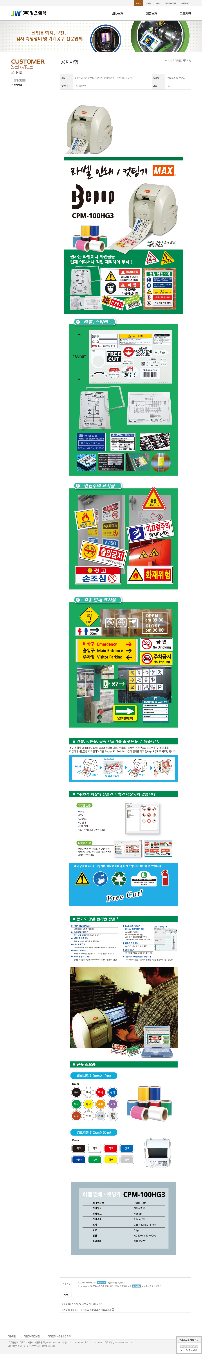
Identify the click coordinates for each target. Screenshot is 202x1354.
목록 (65, 1294)
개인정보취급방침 (32, 1336)
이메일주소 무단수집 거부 (59, 1336)
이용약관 (12, 1336)
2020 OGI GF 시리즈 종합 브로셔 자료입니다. (90, 1310)
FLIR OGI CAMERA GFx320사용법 (85, 1304)
